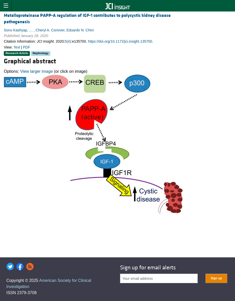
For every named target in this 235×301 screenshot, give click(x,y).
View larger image (36, 71)
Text (17, 47)
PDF (26, 47)
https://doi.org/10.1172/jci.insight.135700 (120, 41)
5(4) (68, 41)
